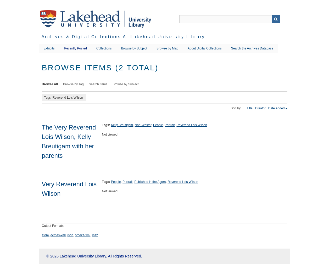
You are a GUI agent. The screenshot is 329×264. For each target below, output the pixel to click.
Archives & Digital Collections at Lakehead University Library (123, 37)
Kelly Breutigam (122, 125)
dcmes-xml (58, 235)
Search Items (98, 84)
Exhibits (49, 48)
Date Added (276, 108)
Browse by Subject (134, 48)
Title (250, 108)
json (70, 235)
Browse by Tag (73, 84)
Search (276, 19)
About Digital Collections (205, 48)
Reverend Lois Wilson (191, 125)
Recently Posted (75, 48)
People (158, 125)
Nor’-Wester (143, 125)
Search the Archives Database (252, 48)
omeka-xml (82, 235)
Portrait (170, 125)
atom (45, 235)
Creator (260, 108)
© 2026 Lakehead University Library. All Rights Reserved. (94, 256)
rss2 (95, 235)
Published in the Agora (150, 182)
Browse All (50, 84)
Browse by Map (167, 48)
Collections (104, 48)
